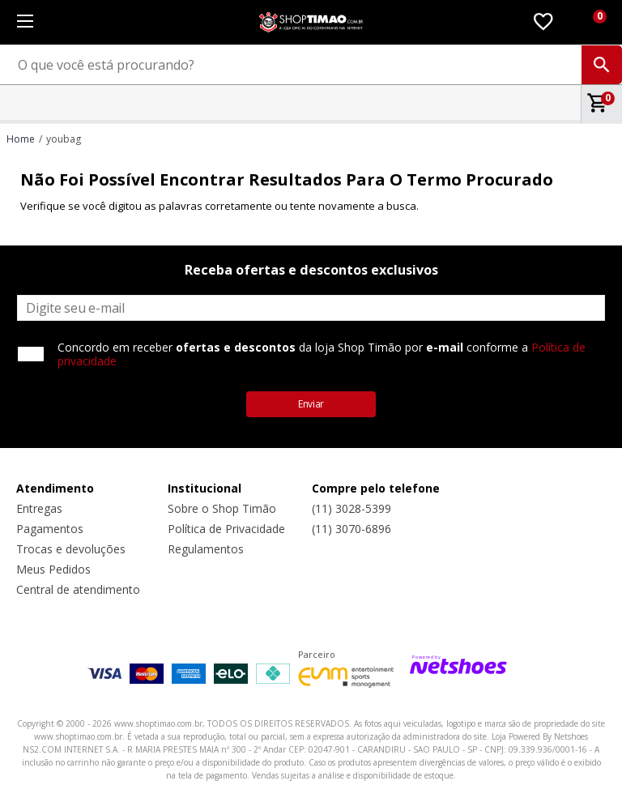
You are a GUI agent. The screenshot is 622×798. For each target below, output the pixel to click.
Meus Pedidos (53, 569)
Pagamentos (49, 528)
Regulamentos (206, 549)
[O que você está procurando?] (311, 64)
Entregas (39, 508)
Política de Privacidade (226, 528)
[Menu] (24, 22)
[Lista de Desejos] (543, 22)
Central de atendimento (78, 589)
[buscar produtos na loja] (602, 64)
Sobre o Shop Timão (222, 508)
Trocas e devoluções (71, 549)
